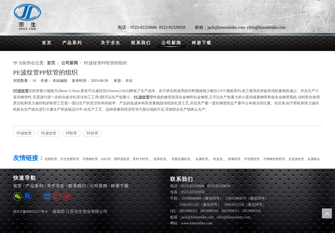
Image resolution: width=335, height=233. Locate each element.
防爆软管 (234, 159)
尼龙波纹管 (296, 159)
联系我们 (77, 186)
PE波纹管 (48, 133)
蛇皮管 (218, 159)
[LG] (27, 16)
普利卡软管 (140, 159)
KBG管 (106, 159)
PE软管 (92, 133)
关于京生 (56, 186)
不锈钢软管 (90, 159)
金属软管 (202, 159)
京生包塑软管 (69, 159)
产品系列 (34, 186)
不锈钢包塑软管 (274, 159)
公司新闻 (99, 186)
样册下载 (120, 186)
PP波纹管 (24, 133)
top (327, 213)
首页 (17, 186)
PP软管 (71, 133)
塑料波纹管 (122, 159)
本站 (129, 81)
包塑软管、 (52, 159)
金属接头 (314, 159)
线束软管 (160, 159)
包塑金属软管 (180, 159)
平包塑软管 (252, 159)
